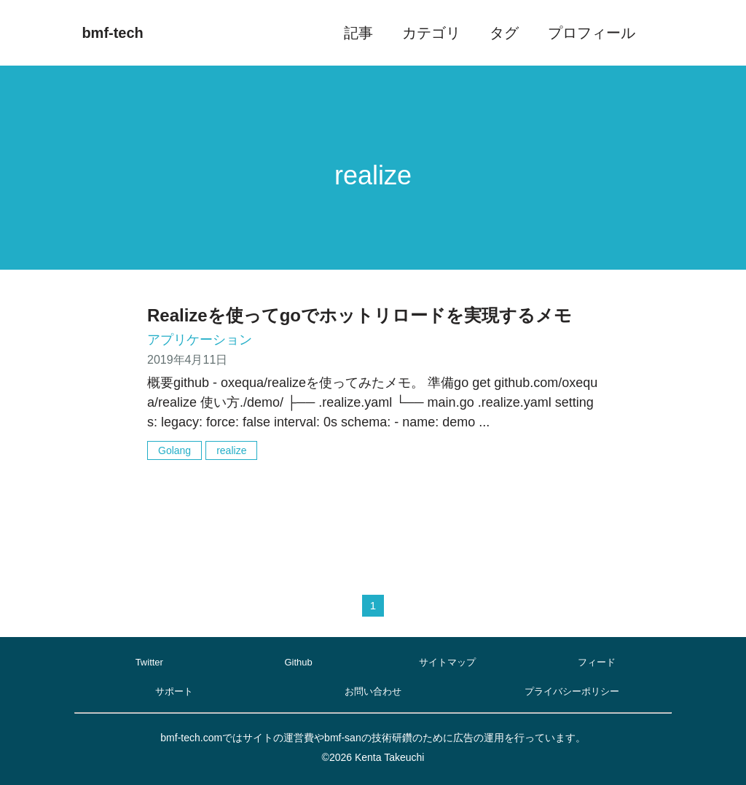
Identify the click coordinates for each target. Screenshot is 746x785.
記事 (358, 33)
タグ (504, 33)
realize (231, 450)
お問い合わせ (373, 691)
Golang (174, 450)
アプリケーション (199, 339)
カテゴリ (431, 33)
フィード (597, 662)
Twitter (149, 662)
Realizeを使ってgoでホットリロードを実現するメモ (359, 315)
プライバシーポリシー (572, 691)
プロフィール (591, 33)
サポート (174, 691)
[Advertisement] (373, 514)
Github (298, 662)
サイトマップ (447, 662)
